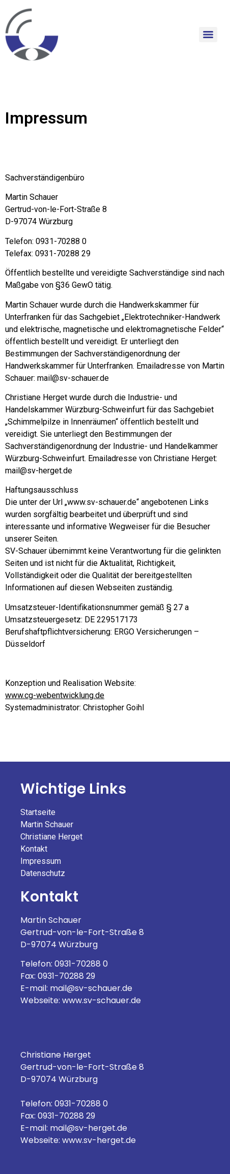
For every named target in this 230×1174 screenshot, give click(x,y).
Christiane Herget (51, 836)
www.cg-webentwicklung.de (54, 695)
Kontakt (33, 849)
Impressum (40, 861)
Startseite (37, 812)
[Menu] (208, 34)
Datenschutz (42, 873)
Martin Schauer (46, 824)
